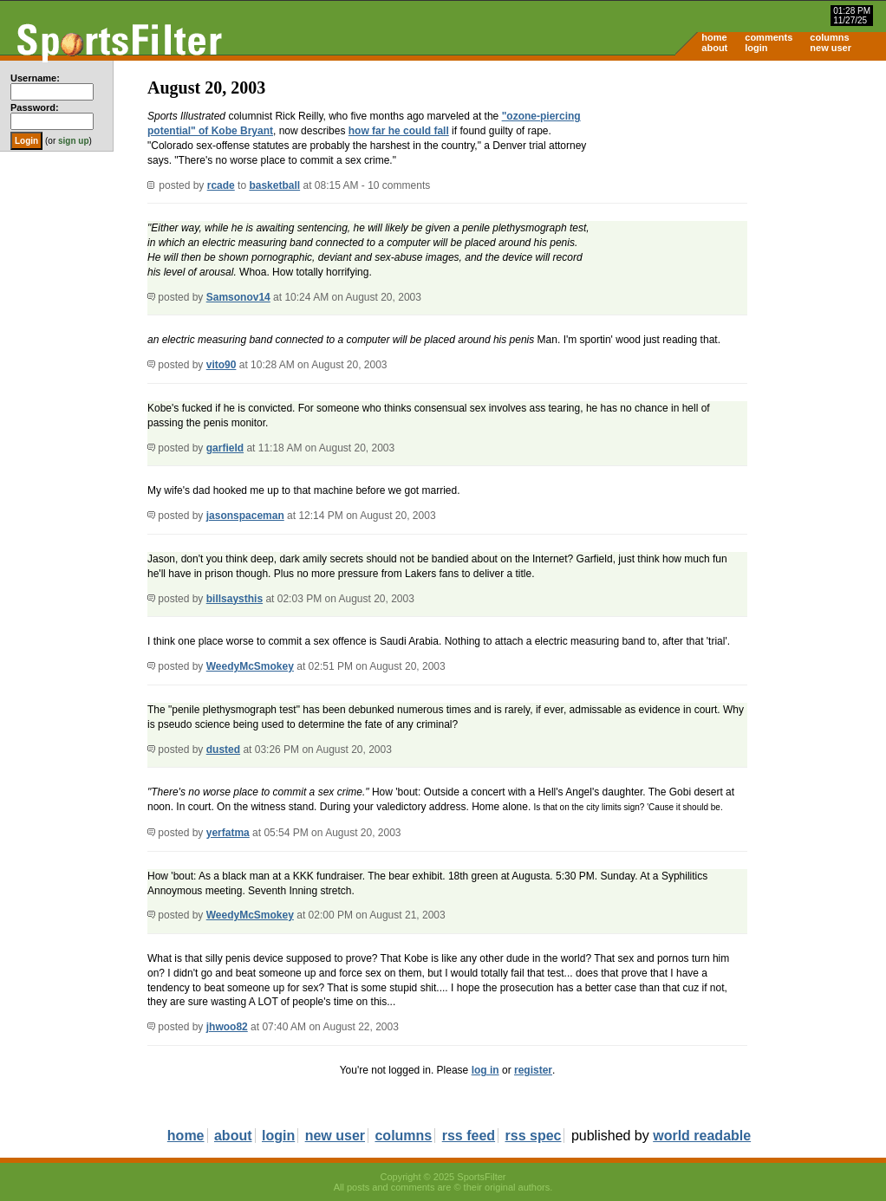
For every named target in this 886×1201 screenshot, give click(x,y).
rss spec (533, 1135)
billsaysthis (234, 599)
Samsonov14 (238, 297)
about (714, 47)
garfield (225, 448)
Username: (35, 78)
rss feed (468, 1135)
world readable (702, 1135)
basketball (274, 185)
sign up (73, 141)
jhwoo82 (227, 1027)
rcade (221, 185)
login (756, 47)
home (713, 37)
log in (485, 1070)
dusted (223, 749)
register (533, 1070)
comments (768, 37)
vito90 (221, 365)
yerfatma (228, 833)
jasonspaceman (245, 516)
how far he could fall (399, 131)
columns (829, 37)
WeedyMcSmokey (250, 666)
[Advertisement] (738, 196)
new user (830, 47)
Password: (34, 107)
